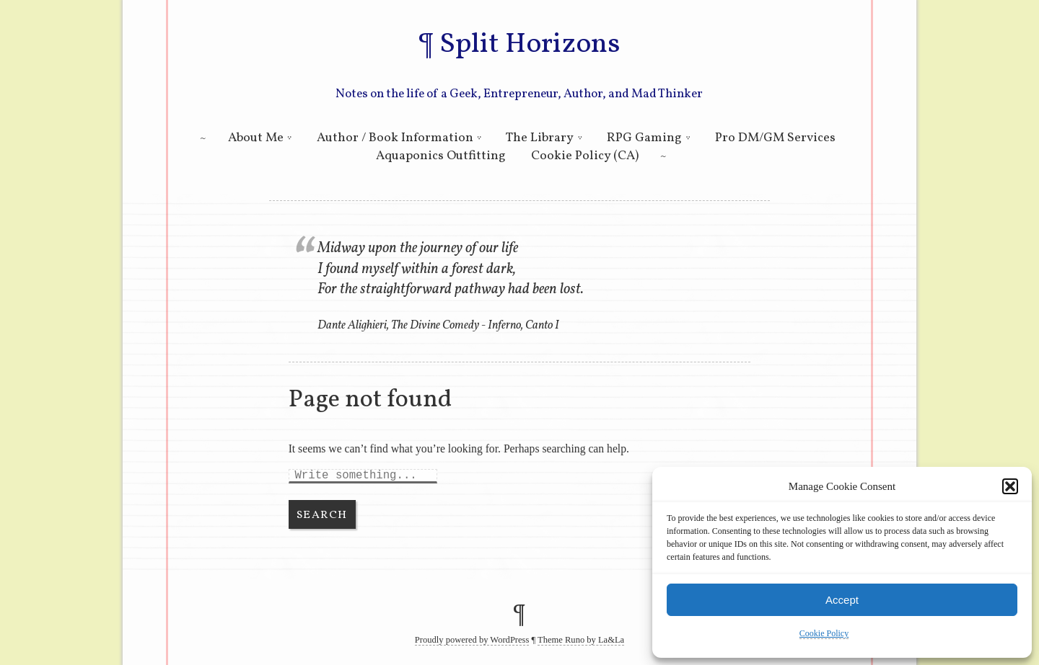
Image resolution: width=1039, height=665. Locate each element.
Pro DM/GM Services (775, 138)
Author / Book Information (395, 138)
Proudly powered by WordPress (472, 640)
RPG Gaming (644, 138)
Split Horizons (529, 44)
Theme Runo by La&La (581, 640)
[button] (1010, 486)
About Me (256, 138)
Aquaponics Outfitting (441, 156)
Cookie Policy (824, 633)
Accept (842, 600)
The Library (540, 138)
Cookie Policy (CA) (585, 156)
